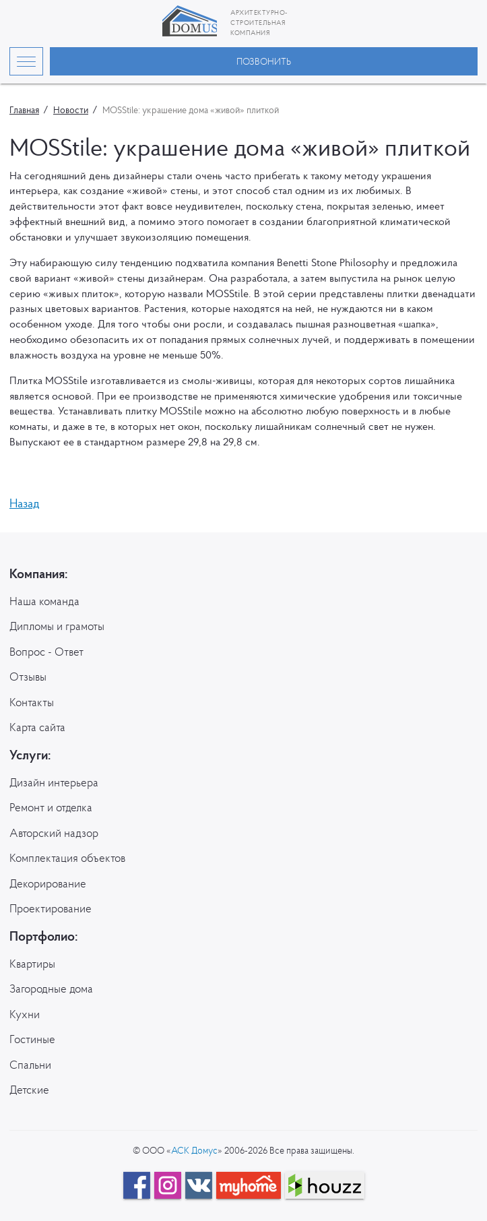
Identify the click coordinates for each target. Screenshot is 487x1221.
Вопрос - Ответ (46, 651)
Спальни (30, 1064)
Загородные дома (51, 988)
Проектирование (50, 908)
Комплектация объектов (67, 857)
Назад (24, 503)
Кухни (24, 1014)
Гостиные (32, 1039)
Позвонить (263, 61)
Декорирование (47, 883)
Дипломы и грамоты (56, 626)
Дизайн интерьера (53, 782)
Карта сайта (37, 727)
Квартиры (32, 963)
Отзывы (27, 676)
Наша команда (44, 601)
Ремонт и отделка (50, 807)
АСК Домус (194, 1150)
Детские (29, 1089)
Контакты (31, 702)
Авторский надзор (53, 832)
